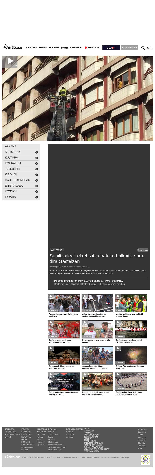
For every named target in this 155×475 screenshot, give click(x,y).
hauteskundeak (21, 180)
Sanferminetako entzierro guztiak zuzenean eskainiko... (129, 341)
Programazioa (10, 432)
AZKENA (10, 146)
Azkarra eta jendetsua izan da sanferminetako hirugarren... (94, 315)
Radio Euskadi (26, 434)
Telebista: (10, 429)
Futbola (51, 432)
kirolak (21, 174)
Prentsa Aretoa (91, 451)
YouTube (141, 446)
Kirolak (43, 48)
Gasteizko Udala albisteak (67, 284)
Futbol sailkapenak (55, 445)
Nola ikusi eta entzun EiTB (96, 449)
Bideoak (8, 437)
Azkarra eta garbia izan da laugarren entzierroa (63, 315)
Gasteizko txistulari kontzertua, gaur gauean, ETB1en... (63, 393)
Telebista (54, 48)
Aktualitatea (41, 432)
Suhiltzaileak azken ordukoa (111, 284)
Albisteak (31, 48)
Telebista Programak (13, 434)
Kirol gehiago (53, 442)
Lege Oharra (57, 457)
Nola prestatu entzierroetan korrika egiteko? (96, 341)
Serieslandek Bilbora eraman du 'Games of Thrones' (61, 367)
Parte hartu (90, 441)
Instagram (142, 437)
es (152, 48)
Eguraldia (40, 445)
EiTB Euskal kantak (28, 445)
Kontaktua (115, 457)
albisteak (21, 152)
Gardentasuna (104, 457)
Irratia (64, 48)
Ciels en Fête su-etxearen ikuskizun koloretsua (130, 367)
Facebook (142, 432)
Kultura (40, 439)
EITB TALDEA (129, 47)
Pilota (50, 437)
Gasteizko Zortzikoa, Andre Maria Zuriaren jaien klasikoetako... (129, 393)
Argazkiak (70, 434)
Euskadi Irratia (26, 432)
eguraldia (21, 163)
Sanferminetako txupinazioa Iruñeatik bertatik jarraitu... (60, 341)
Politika (40, 437)
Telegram (141, 440)
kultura (21, 157)
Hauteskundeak (91, 435)
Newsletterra (143, 429)
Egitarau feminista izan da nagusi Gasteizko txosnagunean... (95, 393)
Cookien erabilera (70, 457)
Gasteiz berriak (88, 284)
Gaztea (24, 439)
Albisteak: (42, 429)
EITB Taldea (21, 185)
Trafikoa (88, 433)
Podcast (24, 450)
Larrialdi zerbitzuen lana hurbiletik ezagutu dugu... (129, 315)
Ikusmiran (41, 442)
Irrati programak (27, 447)
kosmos (21, 191)
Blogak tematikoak (93, 447)
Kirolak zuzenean (54, 450)
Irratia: (25, 429)
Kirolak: (52, 429)
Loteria (87, 439)
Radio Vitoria (26, 437)
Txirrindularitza (53, 434)
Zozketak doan (91, 437)
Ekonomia (41, 434)
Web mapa (125, 457)
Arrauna (51, 439)
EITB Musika (26, 442)
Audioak (69, 437)
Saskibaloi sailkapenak (56, 447)
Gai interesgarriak (93, 443)
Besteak (75, 48)
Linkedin (141, 443)
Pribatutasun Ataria (42, 457)
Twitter (140, 435)
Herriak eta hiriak (93, 445)
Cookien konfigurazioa (88, 457)
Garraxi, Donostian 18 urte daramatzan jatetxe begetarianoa (95, 367)
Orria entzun (143, 250)
